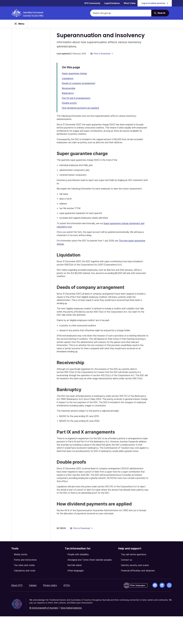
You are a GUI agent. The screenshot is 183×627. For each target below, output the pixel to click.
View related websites (71, 618)
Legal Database (112, 3)
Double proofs (69, 103)
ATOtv (66, 596)
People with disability (78, 565)
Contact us (126, 570)
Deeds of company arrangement (79, 84)
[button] (102, 54)
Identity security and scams (135, 575)
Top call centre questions (133, 565)
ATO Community (92, 3)
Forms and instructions (25, 570)
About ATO (17, 596)
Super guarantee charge (74, 74)
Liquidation (68, 79)
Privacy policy (50, 596)
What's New (129, 3)
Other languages (75, 581)
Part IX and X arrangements (76, 98)
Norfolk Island (74, 575)
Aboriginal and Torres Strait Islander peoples (89, 570)
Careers (33, 596)
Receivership (69, 88)
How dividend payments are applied (80, 108)
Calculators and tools (24, 581)
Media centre (20, 565)
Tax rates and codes (24, 575)
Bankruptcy (68, 93)
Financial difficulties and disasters (138, 581)
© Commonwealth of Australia (43, 618)
